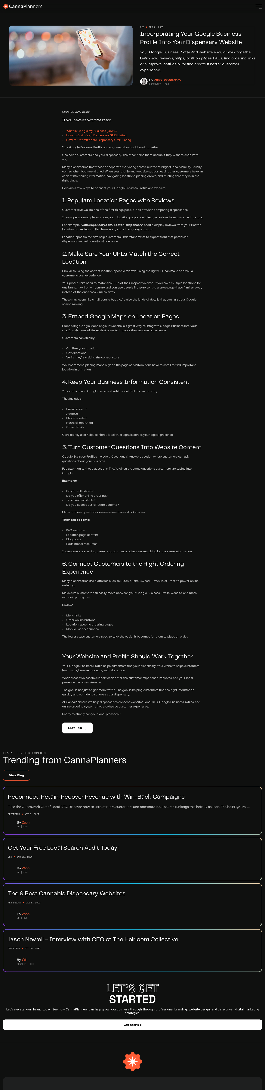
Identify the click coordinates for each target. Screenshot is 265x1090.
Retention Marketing (50, 1005)
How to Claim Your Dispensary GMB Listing (96, 149)
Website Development (51, 992)
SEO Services (45, 998)
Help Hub (112, 985)
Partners (81, 998)
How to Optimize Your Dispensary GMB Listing (98, 153)
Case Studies (45, 1012)
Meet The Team (86, 985)
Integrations (84, 1005)
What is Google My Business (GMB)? (91, 144)
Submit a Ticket (117, 998)
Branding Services (49, 985)
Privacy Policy (242, 1084)
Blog (109, 992)
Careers (81, 992)
